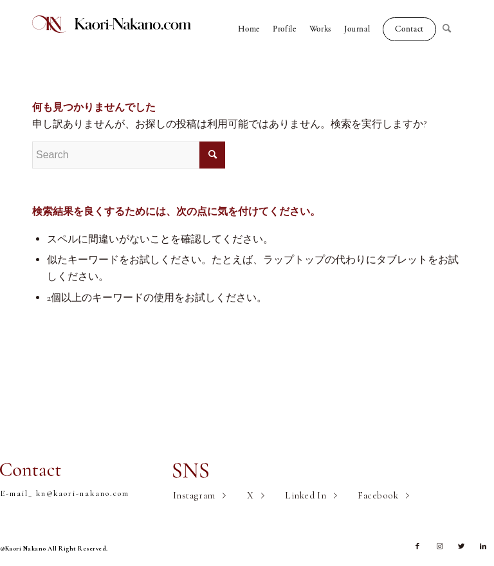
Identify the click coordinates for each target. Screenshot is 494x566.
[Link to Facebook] (417, 546)
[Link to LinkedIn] (483, 546)
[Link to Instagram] (439, 546)
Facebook (378, 495)
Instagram (194, 495)
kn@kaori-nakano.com (82, 493)
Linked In (305, 495)
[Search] (452, 29)
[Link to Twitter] (461, 546)
